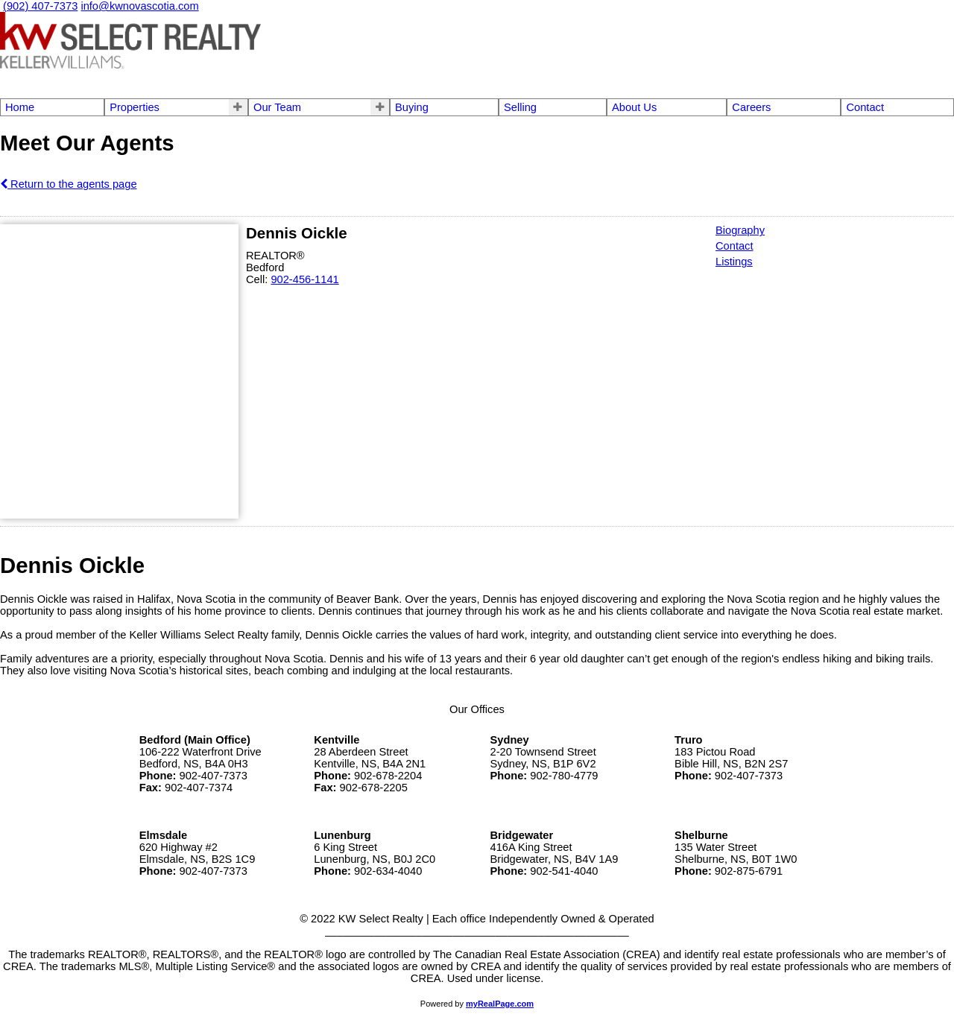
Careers (751, 107)
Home (19, 107)
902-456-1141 (304, 279)
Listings (734, 261)
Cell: (258, 279)
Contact (865, 107)
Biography (740, 230)
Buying (412, 107)
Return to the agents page (68, 184)
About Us (634, 107)
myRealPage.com (500, 1003)
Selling (520, 107)
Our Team (277, 107)
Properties (134, 107)
